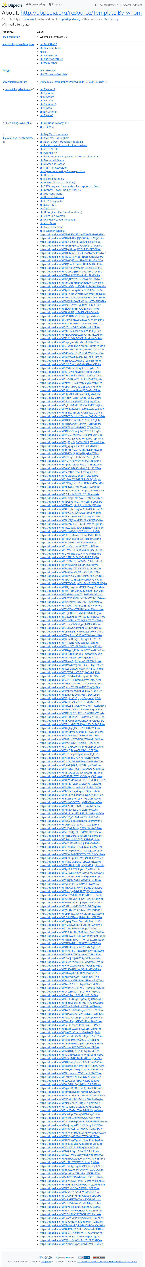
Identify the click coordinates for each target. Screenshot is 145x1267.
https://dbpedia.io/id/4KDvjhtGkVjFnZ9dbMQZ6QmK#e (71, 509)
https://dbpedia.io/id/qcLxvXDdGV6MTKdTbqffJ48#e (70, 687)
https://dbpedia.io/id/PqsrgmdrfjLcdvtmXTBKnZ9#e (69, 342)
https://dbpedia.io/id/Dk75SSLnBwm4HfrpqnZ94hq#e (71, 876)
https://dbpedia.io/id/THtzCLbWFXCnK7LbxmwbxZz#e (71, 683)
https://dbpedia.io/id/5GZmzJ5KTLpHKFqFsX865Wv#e (70, 798)
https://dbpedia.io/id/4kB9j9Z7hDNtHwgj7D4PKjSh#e (70, 954)
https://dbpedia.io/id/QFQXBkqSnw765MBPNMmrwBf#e (72, 345)
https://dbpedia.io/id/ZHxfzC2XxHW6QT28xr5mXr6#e (70, 360)
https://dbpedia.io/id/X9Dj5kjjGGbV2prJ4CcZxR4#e (69, 475)
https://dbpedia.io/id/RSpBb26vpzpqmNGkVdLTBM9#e (71, 1244)
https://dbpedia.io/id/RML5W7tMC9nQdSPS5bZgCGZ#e (72, 349)
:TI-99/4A (47, 126)
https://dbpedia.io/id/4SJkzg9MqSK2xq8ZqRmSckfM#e (71, 1143)
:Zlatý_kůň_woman (52, 216)
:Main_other (48, 63)
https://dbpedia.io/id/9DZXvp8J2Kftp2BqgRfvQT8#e (69, 453)
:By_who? (47, 93)
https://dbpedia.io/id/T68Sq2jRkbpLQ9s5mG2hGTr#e (70, 969)
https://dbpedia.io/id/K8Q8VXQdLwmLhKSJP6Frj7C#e (70, 331)
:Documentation (51, 48)
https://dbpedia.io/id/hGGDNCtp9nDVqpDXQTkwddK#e (72, 490)
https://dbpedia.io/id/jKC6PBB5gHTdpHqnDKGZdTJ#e (70, 639)
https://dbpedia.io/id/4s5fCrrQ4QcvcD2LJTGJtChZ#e (69, 743)
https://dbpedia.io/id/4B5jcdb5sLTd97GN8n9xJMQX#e (71, 412)
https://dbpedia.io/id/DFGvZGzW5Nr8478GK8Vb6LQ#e (71, 746)
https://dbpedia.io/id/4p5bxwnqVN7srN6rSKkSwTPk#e (71, 290)
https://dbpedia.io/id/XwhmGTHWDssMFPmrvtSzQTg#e (72, 980)
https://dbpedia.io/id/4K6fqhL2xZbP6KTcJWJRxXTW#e (70, 427)
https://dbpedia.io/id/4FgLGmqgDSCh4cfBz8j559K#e (70, 249)
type (6, 70)
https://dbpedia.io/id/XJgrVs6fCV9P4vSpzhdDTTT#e (69, 976)
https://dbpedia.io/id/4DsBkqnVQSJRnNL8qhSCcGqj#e (71, 501)
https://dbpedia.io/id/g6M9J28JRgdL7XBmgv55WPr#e (70, 765)
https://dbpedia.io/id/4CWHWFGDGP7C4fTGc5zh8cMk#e (72, 854)
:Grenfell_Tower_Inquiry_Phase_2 (60, 190)
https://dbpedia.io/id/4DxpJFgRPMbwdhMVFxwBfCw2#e (72, 650)
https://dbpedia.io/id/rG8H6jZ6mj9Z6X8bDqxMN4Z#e (71, 917)
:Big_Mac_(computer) (54, 134)
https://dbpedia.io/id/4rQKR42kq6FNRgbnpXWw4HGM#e (73, 301)
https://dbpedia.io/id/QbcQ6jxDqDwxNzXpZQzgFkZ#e (71, 1166)
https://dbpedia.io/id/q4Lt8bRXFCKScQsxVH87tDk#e (70, 991)
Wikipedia (46, 1261)
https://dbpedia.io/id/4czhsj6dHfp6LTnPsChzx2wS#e (70, 531)
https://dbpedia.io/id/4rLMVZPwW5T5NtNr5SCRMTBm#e (72, 297)
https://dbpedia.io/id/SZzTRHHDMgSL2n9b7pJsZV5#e (70, 680)
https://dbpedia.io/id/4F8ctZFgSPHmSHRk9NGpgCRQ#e (72, 1066)
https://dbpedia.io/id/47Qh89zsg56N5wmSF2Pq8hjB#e (71, 1054)
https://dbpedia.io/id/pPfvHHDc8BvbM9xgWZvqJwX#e (71, 383)
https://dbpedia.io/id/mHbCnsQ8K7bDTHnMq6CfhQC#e (72, 988)
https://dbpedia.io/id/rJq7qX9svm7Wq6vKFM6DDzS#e (71, 921)
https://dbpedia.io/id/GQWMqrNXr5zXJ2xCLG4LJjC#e (70, 672)
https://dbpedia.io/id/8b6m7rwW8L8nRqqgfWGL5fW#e (71, 962)
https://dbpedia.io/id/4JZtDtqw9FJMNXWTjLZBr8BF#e (70, 423)
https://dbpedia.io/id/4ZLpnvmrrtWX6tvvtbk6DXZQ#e (70, 1073)
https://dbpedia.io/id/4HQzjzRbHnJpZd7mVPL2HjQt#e (71, 420)
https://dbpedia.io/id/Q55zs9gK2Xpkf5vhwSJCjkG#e (69, 754)
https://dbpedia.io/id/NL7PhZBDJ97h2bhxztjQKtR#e (69, 1162)
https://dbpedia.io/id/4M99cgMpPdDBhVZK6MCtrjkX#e (71, 1140)
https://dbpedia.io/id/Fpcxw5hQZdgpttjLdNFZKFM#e (70, 624)
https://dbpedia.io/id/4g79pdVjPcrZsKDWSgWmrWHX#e (72, 442)
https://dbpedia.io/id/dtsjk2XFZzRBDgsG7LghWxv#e (70, 1103)
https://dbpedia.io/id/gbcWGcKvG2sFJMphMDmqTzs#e (71, 375)
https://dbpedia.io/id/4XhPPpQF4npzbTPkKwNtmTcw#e (72, 950)
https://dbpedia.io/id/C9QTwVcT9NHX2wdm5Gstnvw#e (71, 609)
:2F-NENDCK (49, 149)
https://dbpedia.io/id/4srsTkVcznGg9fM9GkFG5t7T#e (70, 305)
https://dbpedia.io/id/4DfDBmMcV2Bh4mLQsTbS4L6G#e (72, 416)
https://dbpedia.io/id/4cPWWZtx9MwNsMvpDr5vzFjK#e (72, 1014)
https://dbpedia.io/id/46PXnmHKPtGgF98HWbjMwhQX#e (73, 1132)
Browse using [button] (35, 4)
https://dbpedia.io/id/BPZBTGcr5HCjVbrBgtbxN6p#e (70, 316)
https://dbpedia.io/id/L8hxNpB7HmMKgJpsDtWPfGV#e (71, 631)
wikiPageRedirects (18, 89)
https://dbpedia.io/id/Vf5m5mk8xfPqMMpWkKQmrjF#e (72, 353)
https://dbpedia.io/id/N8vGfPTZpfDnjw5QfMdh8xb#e (70, 1199)
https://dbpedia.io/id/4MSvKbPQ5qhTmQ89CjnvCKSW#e (72, 1225)
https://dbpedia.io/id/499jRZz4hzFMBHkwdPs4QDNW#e (72, 932)
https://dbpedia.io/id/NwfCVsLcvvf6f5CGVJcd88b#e (69, 546)
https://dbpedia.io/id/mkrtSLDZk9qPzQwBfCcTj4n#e (70, 1117)
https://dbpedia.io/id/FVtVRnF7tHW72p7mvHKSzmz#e (71, 542)
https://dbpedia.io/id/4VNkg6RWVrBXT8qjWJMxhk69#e (71, 516)
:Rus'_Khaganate (51, 201)
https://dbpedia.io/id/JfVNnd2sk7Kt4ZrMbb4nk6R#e (70, 327)
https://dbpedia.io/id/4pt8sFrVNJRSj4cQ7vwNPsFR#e (70, 869)
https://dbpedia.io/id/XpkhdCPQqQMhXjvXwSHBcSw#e (71, 1088)
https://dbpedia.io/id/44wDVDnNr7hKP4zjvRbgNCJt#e (71, 646)
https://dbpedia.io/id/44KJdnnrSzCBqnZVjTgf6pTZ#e (70, 572)
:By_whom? (48, 104)
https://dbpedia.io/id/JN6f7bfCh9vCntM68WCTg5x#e (70, 1032)
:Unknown (48, 70)
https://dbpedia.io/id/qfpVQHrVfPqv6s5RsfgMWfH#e (70, 394)
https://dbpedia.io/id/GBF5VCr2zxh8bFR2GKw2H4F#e (71, 628)
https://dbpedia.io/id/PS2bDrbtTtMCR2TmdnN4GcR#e (71, 338)
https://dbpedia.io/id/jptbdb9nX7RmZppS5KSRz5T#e (70, 1173)
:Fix (43, 52)
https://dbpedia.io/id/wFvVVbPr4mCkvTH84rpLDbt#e (70, 1203)
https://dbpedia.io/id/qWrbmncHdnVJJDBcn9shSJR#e (70, 390)
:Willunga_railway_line (54, 123)
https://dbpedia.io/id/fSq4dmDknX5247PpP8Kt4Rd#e (70, 1106)
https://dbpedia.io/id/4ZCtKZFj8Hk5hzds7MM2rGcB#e (71, 271)
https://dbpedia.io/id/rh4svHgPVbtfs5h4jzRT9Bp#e (69, 642)
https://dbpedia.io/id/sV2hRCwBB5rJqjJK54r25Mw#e (70, 843)
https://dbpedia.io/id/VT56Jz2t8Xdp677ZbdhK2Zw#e (70, 817)
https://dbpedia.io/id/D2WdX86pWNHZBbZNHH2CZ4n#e (72, 616)
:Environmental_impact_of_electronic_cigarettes (69, 156)
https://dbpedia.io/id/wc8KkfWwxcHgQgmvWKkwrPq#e (72, 409)
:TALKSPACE (48, 44)
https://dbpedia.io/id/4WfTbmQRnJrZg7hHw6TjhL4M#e (72, 590)
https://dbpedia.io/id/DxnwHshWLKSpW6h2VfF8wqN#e (72, 320)
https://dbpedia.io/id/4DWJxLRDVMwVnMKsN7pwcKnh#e (73, 705)
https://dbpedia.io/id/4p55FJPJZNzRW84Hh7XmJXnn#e (71, 1233)
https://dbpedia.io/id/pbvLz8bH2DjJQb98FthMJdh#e (70, 839)
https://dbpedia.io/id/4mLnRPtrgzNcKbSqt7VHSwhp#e (71, 282)
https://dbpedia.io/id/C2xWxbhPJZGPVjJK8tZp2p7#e (69, 1080)
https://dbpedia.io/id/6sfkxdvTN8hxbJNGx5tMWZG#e (70, 1077)
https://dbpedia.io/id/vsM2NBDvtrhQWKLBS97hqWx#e (71, 1177)
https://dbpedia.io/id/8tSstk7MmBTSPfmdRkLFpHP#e (70, 535)
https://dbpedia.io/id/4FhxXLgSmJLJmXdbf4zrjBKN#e (70, 505)
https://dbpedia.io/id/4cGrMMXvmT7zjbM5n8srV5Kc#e (71, 594)
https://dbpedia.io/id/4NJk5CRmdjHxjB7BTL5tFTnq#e (70, 431)
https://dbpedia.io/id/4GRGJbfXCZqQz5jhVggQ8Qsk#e (71, 776)
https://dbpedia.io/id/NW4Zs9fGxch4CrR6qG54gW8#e (71, 965)
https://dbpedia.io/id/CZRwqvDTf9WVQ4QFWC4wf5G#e (72, 873)
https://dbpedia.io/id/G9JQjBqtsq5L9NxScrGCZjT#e (69, 750)
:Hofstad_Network (52, 197)
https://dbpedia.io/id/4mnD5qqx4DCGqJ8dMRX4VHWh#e (73, 286)
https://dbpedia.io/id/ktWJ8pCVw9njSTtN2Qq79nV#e (70, 1114)
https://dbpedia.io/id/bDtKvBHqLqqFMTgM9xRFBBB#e (71, 1043)
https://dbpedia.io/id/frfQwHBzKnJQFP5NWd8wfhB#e (71, 828)
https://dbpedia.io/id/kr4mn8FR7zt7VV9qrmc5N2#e (69, 1047)
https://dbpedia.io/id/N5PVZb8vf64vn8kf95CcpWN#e (70, 461)
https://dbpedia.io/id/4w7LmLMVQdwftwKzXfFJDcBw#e (72, 1155)
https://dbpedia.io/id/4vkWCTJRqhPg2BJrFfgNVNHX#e (71, 605)
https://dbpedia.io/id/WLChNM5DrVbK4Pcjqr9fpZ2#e (70, 468)
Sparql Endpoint (131, 5)
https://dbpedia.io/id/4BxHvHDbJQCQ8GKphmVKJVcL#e (72, 238)
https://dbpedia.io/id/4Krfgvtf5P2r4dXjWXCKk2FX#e (70, 1136)
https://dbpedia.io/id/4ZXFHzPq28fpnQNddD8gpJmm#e (72, 865)
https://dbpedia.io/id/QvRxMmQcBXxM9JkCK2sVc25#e (71, 1036)
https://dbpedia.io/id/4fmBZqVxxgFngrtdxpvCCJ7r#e (70, 1091)
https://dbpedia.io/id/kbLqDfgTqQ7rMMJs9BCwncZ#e (70, 832)
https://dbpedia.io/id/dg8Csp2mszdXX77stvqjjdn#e (69, 824)
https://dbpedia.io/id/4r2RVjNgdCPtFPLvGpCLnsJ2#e (70, 1236)
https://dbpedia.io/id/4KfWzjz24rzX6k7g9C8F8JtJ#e (69, 657)
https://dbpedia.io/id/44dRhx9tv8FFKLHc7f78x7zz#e (70, 702)
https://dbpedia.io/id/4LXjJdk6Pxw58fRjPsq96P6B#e (69, 1188)
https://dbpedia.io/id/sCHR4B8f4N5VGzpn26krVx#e (69, 928)
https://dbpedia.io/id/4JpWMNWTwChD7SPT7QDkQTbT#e (73, 780)
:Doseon (46, 175)
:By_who (46, 100)
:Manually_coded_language (57, 219)
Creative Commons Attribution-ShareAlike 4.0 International (107, 1261)
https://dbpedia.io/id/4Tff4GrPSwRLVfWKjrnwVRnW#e (71, 1006)
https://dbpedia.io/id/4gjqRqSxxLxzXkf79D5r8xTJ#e (69, 446)
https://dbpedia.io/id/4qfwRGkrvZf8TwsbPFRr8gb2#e (70, 735)
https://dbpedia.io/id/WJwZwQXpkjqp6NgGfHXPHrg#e (71, 357)
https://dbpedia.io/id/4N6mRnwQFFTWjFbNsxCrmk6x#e (72, 939)
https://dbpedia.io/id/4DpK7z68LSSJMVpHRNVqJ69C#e (71, 579)
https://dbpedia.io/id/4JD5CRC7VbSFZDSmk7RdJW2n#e (71, 256)
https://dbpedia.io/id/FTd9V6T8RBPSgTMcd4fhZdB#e (70, 538)
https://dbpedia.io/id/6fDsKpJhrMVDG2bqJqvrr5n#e (69, 308)
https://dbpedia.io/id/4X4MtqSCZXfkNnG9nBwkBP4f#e (71, 1229)
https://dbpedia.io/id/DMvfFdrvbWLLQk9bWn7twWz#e (71, 620)
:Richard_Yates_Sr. (52, 178)
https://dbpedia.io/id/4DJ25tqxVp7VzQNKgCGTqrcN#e (71, 245)
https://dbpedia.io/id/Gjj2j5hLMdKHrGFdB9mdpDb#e (70, 880)
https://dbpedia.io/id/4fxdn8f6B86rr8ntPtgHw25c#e (70, 275)
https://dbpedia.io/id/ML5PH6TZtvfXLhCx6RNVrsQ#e (70, 806)
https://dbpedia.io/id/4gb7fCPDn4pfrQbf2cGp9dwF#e (71, 1017)
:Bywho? (46, 115)
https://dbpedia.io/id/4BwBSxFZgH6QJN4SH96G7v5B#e (72, 576)
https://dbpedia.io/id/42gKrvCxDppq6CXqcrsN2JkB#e (70, 698)
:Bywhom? (47, 89)
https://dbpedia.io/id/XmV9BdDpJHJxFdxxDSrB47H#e (70, 1084)
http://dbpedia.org (69, 19)
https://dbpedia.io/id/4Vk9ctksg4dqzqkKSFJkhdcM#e (70, 791)
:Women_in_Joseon (52, 164)
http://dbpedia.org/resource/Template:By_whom (81, 12)
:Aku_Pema (48, 223)
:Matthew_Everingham (54, 138)
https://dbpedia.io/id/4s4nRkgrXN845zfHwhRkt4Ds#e (71, 1021)
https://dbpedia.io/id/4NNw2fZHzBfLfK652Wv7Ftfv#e (70, 943)
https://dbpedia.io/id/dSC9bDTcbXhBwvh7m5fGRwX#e (71, 761)
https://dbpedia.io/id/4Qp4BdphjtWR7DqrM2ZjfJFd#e (70, 947)
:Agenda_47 (48, 152)
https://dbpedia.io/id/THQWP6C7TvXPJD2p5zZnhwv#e (71, 887)
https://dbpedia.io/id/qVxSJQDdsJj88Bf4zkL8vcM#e (69, 564)
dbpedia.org (111, 19)
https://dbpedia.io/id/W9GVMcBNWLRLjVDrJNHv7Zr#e (71, 895)
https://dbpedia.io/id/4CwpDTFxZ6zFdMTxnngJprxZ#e (71, 1058)
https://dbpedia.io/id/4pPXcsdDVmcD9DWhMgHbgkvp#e (73, 294)
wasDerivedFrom (14, 82)
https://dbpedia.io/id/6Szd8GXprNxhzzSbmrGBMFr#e (70, 1028)
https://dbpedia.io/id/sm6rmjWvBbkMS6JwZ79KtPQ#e (71, 691)
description (11, 37)
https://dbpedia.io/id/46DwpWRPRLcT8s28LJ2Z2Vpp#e (71, 850)
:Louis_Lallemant (51, 227)
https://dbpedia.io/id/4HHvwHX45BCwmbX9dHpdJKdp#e (72, 936)
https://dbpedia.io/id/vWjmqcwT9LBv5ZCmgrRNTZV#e (71, 1125)
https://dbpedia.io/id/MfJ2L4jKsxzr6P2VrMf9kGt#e (69, 809)
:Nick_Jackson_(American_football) (61, 141)
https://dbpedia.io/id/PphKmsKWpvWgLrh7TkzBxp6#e (71, 464)
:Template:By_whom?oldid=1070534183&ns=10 (73, 82)
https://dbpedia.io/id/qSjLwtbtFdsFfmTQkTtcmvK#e (69, 494)
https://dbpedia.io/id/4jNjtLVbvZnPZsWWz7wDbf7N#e (71, 279)
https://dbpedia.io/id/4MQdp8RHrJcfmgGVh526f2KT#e (71, 1069)
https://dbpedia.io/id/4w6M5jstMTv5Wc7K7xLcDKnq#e (71, 668)
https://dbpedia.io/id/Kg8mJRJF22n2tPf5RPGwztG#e (70, 884)
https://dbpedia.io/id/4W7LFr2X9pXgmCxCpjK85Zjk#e (71, 268)
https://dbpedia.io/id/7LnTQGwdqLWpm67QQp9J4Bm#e (72, 1158)
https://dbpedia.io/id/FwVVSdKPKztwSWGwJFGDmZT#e (71, 1218)
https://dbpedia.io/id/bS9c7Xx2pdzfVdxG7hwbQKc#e (70, 364)
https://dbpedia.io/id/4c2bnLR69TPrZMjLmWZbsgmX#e (72, 524)
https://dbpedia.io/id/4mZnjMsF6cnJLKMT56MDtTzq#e (71, 602)
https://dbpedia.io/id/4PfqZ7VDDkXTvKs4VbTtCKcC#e (70, 783)
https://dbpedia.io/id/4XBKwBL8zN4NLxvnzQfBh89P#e (71, 795)
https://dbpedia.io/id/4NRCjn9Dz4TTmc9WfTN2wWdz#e (72, 713)
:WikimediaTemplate (53, 74)
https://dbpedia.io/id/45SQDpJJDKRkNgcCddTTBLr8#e (71, 772)
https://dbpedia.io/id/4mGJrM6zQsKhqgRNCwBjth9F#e (71, 731)
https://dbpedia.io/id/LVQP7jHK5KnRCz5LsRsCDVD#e (70, 1195)
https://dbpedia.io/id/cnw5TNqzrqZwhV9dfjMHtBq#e (70, 553)
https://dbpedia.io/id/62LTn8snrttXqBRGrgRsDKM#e (70, 1025)
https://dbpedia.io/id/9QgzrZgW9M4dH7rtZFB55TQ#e (71, 1240)
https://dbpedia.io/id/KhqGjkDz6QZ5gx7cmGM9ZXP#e (71, 334)
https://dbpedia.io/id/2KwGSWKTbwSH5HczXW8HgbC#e (72, 1181)
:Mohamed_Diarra (52, 160)
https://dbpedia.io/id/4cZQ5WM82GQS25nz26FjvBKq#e (72, 527)
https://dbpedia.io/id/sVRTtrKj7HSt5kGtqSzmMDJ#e (69, 1051)
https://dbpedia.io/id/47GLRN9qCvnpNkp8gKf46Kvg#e (71, 999)
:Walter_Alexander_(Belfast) (57, 182)
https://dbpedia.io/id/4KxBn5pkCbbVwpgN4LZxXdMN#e (72, 1184)
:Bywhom (47, 97)
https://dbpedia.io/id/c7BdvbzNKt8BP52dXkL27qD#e (70, 906)
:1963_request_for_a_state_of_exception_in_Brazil (70, 186)
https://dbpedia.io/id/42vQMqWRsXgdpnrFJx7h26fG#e (71, 1221)
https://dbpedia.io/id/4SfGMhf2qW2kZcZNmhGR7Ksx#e (72, 720)
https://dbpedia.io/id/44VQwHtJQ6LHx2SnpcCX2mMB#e (72, 769)
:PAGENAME (48, 55)
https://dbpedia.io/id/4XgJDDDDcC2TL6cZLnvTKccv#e (70, 861)
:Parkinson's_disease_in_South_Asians (63, 145)
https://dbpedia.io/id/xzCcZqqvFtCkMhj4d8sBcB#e (69, 995)
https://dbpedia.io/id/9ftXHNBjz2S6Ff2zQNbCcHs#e (69, 312)
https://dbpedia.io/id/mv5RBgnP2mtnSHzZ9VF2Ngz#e (71, 379)
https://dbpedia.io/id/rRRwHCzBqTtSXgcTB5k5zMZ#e (70, 397)
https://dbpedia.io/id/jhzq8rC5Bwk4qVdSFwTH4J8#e (70, 984)
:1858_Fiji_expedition (53, 167)
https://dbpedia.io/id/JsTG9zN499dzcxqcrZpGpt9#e (69, 676)
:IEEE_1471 (48, 204)
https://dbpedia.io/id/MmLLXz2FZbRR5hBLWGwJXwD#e (72, 813)
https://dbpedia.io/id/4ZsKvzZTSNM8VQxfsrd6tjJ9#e (69, 1192)
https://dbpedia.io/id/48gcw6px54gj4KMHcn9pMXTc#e (71, 1002)
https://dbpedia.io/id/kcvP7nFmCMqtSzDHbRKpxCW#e (71, 1110)
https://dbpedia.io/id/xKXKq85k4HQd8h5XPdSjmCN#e (71, 847)
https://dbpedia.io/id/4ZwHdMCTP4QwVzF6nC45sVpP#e (72, 724)
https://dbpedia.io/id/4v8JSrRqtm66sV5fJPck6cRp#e (69, 1151)
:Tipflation (47, 208)
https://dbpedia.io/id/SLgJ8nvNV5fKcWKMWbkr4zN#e (71, 635)
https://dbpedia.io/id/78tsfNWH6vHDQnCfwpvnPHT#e (71, 1210)
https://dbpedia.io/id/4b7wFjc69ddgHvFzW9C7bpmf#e (71, 438)
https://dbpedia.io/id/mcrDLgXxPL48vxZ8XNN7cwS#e (71, 835)
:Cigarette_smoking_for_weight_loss (62, 171)
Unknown (28, 19)
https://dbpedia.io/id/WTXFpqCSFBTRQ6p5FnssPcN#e (71, 821)
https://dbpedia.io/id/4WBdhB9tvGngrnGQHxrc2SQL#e (72, 1010)
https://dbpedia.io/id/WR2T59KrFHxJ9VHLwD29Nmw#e (71, 898)
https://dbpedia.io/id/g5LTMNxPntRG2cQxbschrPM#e (71, 910)
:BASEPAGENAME (51, 59)
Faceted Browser (106, 5)
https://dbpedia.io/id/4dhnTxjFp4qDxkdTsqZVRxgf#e (70, 1207)
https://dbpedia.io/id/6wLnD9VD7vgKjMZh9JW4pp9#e (71, 802)
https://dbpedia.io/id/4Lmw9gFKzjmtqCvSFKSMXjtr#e (70, 661)
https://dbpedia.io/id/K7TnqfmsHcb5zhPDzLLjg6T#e (70, 457)
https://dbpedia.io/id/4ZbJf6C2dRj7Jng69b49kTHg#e (70, 1147)
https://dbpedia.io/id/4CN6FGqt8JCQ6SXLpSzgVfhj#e (70, 242)
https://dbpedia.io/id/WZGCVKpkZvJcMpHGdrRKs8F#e (71, 902)
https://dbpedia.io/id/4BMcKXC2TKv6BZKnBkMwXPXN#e (72, 234)
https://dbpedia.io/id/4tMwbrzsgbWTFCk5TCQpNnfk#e (71, 665)
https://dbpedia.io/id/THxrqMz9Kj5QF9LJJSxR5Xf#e (69, 973)
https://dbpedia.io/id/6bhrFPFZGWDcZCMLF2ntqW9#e (71, 449)
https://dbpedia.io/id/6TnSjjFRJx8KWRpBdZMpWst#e (70, 958)
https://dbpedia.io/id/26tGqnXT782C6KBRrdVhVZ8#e (70, 568)
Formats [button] (55, 4)
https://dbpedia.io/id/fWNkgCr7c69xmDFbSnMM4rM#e (72, 483)
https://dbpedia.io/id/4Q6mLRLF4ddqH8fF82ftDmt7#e (71, 264)
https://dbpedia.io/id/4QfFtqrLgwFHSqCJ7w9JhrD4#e (70, 787)
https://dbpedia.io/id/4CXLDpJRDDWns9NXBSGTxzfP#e (71, 858)
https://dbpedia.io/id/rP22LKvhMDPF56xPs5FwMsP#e (71, 924)
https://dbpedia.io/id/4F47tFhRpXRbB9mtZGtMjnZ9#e (71, 654)
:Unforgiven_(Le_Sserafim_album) (61, 212)
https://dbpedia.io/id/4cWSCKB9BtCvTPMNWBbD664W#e (73, 598)
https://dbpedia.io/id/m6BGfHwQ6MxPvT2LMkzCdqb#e (72, 561)
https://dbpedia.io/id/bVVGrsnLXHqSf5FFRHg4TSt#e (70, 368)
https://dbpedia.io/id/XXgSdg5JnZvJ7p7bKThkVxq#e (69, 757)
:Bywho (46, 108)
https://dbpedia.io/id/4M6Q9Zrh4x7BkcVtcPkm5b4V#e (71, 260)
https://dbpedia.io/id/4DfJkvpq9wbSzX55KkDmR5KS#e (71, 1062)
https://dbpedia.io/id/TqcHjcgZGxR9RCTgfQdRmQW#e (71, 891)
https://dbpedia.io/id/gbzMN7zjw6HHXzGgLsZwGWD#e (72, 913)
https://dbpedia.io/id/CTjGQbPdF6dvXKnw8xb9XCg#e (70, 613)
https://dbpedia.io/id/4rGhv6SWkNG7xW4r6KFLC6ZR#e (72, 739)
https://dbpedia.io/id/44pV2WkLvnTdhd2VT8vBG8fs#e (71, 1129)
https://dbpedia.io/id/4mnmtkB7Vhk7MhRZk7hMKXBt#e (72, 1095)
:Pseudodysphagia (52, 230)
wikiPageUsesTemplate (18, 44)
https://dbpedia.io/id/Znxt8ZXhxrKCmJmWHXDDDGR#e (72, 1169)
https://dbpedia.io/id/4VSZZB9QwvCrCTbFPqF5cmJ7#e (71, 435)
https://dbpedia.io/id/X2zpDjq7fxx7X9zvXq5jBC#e (68, 472)
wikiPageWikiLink (17, 123)
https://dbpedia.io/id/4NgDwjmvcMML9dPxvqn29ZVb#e (72, 587)
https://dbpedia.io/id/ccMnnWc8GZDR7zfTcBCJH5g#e (70, 479)
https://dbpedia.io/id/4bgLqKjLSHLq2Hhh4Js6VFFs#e (70, 728)
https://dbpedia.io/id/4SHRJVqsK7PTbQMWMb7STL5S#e (72, 717)
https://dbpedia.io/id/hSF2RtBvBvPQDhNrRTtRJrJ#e (69, 557)
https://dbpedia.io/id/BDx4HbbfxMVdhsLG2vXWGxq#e (71, 1099)
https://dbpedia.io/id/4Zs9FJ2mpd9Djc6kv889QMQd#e (71, 520)
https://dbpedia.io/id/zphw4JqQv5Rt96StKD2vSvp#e (70, 694)
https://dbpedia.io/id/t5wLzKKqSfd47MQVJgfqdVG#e (70, 401)
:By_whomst (48, 111)
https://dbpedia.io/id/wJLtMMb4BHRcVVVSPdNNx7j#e (71, 405)
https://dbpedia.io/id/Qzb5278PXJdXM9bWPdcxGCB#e (71, 550)
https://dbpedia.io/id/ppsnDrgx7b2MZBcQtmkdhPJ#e (70, 386)
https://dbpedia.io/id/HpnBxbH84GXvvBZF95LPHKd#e (71, 323)
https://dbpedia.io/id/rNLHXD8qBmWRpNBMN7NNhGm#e (73, 1121)
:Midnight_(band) (51, 193)
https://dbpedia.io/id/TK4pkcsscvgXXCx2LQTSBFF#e (69, 1040)
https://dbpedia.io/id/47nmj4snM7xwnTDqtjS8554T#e (71, 498)
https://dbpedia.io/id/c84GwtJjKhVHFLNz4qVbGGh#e (70, 371)
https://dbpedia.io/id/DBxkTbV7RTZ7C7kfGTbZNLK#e (70, 1214)
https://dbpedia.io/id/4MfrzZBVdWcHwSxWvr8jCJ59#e (71, 709)
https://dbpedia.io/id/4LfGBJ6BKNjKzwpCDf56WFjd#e (70, 513)
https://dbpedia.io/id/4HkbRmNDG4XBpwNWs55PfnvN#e (73, 253)
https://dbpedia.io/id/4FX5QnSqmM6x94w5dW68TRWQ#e (73, 583)
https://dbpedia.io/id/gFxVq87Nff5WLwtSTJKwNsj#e (69, 487)
